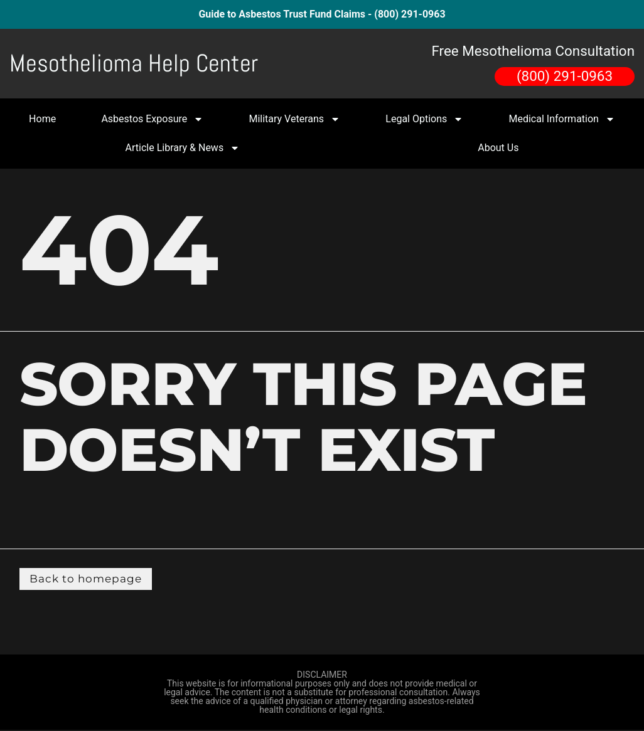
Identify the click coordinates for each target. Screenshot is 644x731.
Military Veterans (294, 119)
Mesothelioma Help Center (133, 63)
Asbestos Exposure (152, 119)
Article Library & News (183, 148)
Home (42, 119)
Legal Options (424, 119)
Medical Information (562, 119)
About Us (498, 148)
